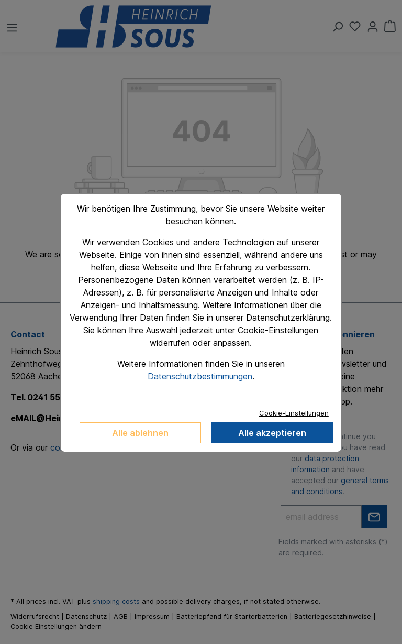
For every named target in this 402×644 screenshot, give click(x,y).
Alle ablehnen (140, 433)
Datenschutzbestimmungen (200, 376)
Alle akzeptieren (272, 433)
